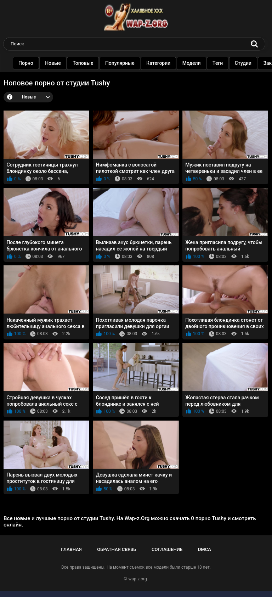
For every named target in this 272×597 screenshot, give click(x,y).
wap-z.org (138, 578)
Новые (57, 63)
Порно (30, 63)
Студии (247, 63)
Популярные (124, 63)
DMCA (204, 549)
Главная (71, 549)
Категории (163, 63)
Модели (196, 63)
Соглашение (167, 549)
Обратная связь (116, 549)
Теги (222, 63)
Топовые (87, 63)
